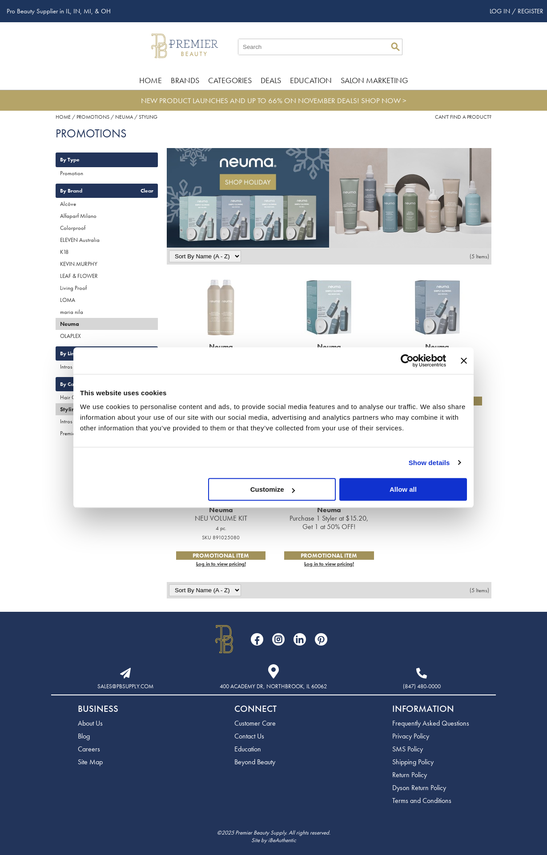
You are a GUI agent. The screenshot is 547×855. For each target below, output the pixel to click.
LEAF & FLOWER (79, 276)
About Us (90, 723)
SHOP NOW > (383, 100)
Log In (501, 11)
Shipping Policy (413, 762)
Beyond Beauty (254, 762)
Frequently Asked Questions (430, 723)
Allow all (403, 489)
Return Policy (409, 774)
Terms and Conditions (421, 800)
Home (150, 80)
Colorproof (72, 228)
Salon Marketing (374, 80)
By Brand (71, 190)
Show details (429, 462)
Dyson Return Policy (419, 787)
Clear (147, 190)
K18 (64, 252)
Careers (89, 749)
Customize (272, 489)
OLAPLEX (70, 336)
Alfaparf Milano (78, 216)
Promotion (71, 173)
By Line (68, 353)
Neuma (69, 324)
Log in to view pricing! (221, 564)
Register (530, 11)
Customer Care (255, 723)
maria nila (71, 312)
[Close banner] (464, 360)
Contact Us (249, 736)
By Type (70, 159)
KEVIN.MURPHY (78, 264)
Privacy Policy (410, 736)
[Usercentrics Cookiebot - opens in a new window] (407, 360)
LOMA (67, 300)
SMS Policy (407, 749)
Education (311, 80)
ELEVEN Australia (80, 240)
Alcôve (68, 204)
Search (395, 46)
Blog (84, 736)
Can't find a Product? (463, 117)
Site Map (90, 762)
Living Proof (73, 288)
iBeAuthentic (282, 840)
